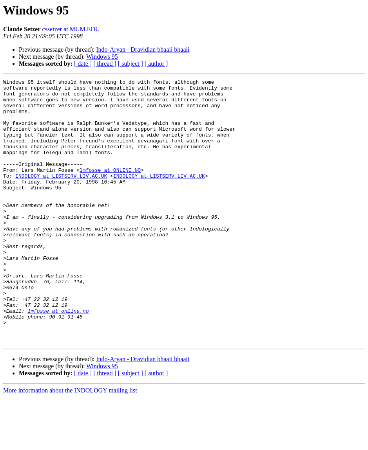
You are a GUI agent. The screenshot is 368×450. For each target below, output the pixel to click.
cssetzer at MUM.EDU (71, 29)
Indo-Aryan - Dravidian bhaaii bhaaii (142, 49)
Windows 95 (102, 56)
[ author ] (156, 63)
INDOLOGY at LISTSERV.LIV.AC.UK (61, 195)
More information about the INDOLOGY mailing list (70, 443)
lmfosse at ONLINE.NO (110, 188)
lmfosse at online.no (58, 357)
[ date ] (83, 63)
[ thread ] (104, 63)
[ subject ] (130, 63)
